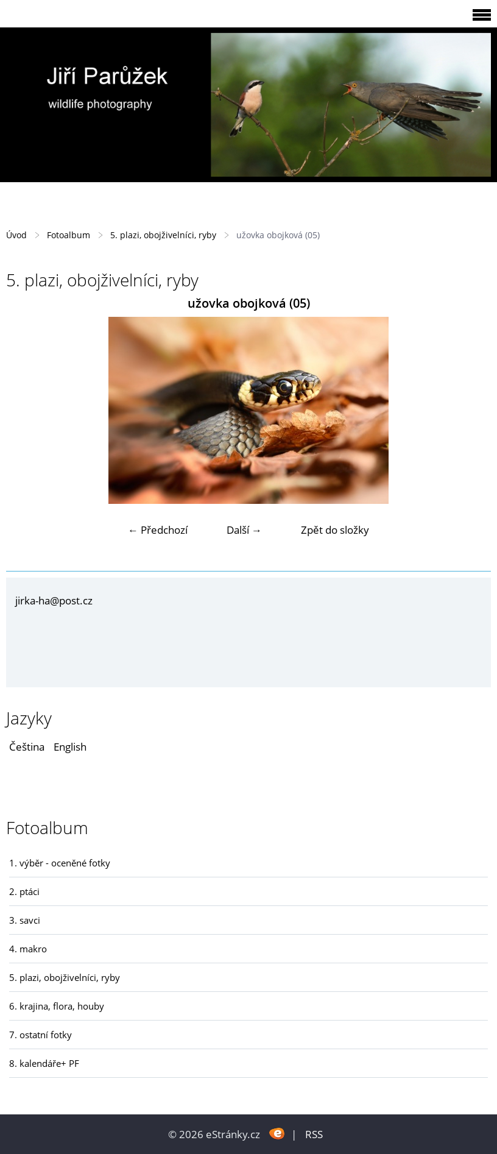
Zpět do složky (335, 530)
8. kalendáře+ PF (44, 1063)
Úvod (16, 235)
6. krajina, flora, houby (56, 1006)
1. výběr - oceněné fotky (59, 863)
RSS (314, 1134)
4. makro (28, 949)
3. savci (24, 920)
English (70, 747)
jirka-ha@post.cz (54, 600)
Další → (244, 530)
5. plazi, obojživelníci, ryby (163, 235)
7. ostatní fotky (40, 1034)
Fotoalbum (68, 235)
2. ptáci (24, 891)
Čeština (26, 747)
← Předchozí (158, 530)
